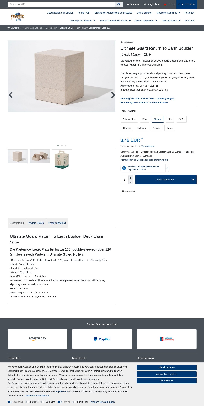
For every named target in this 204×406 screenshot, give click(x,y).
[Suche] (119, 4)
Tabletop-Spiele (170, 20)
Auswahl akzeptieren (166, 374)
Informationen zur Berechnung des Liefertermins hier (144, 160)
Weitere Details (36, 223)
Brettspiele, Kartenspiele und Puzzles (113, 12)
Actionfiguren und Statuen (60, 12)
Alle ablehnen (166, 380)
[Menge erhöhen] (130, 177)
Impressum (62, 391)
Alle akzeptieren (167, 367)
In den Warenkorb (175, 179)
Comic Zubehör (144, 12)
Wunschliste (128, 191)
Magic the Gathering (167, 12)
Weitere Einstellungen (102, 402)
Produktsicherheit (57, 223)
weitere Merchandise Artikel (114, 20)
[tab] (17, 223)
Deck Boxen (51, 28)
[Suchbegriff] (61, 4)
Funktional (82, 402)
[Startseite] (13, 28)
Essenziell (18, 402)
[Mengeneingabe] (124, 179)
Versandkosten (148, 146)
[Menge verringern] (130, 182)
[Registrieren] (152, 4)
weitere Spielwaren (145, 20)
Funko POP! (84, 12)
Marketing (50, 402)
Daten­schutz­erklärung (37, 395)
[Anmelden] (133, 4)
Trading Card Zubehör (81, 20)
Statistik (34, 402)
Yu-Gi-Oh (189, 20)
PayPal (66, 402)
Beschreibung (17, 223)
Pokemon (189, 12)
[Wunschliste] (172, 4)
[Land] (165, 4)
